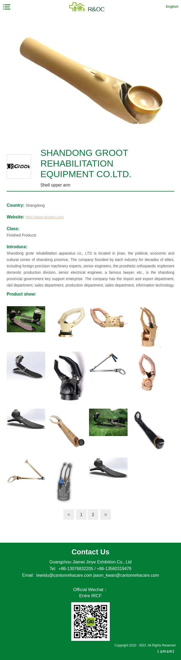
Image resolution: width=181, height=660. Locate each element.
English (172, 7)
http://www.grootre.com (45, 217)
